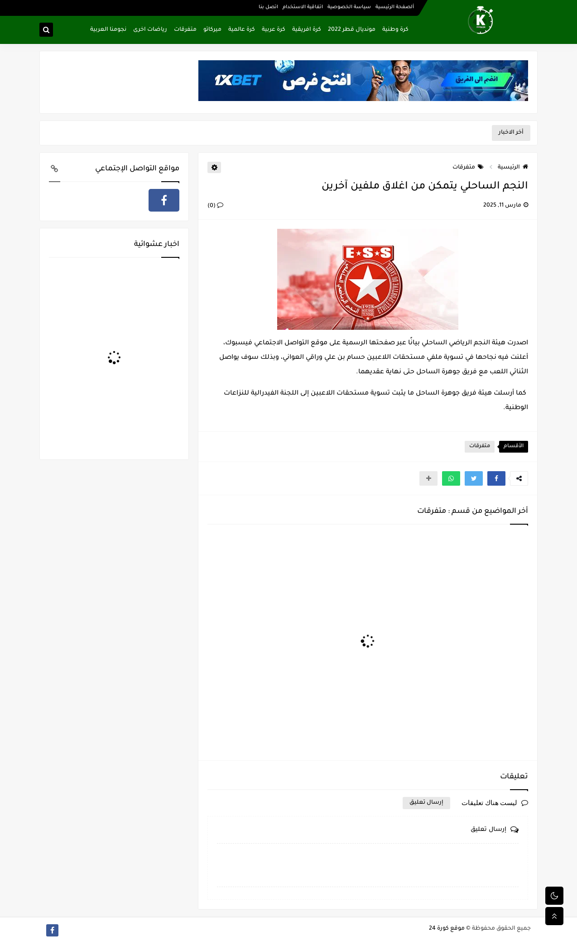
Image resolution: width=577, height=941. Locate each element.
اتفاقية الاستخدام (303, 7)
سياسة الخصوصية (349, 7)
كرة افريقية (306, 30)
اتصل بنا (268, 7)
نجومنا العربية (108, 30)
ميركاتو (212, 30)
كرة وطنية (395, 30)
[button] (496, 478)
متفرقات (185, 30)
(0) (215, 206)
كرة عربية (273, 30)
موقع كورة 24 (447, 929)
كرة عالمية (241, 30)
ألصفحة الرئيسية (394, 7)
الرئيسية (513, 167)
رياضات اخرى (150, 30)
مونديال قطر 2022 (351, 30)
